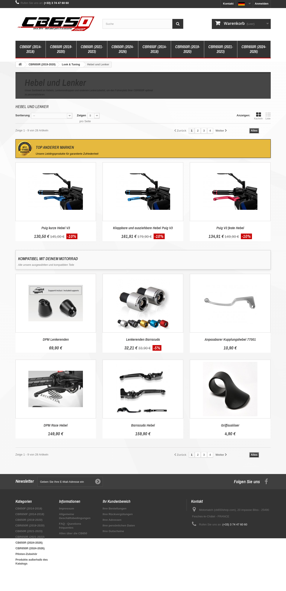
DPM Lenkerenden (56, 339)
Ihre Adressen (112, 520)
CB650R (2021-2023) (92, 49)
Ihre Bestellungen (115, 508)
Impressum (66, 508)
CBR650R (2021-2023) (220, 49)
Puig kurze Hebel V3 (55, 227)
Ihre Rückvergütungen (118, 514)
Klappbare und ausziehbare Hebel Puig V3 (143, 227)
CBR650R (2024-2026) (253, 49)
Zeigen (81, 115)
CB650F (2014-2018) (30, 49)
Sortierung (22, 115)
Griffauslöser (230, 425)
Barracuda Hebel (143, 425)
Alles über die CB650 (73, 533)
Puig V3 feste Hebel (230, 227)
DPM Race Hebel (56, 425)
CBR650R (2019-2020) (187, 49)
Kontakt (228, 3)
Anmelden (262, 3)
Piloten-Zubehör (26, 553)
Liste (268, 116)
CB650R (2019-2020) (61, 49)
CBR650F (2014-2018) (154, 49)
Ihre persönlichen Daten (119, 525)
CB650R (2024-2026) (122, 49)
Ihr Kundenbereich (116, 501)
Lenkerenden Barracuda (143, 339)
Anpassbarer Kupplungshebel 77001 (230, 339)
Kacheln (258, 116)
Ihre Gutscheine (113, 531)
